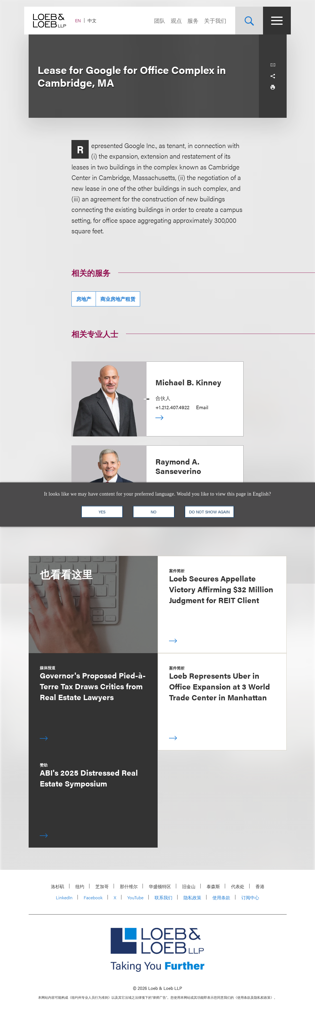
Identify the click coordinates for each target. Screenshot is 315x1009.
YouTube (135, 897)
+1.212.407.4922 (172, 407)
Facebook (93, 897)
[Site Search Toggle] (245, 20)
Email (202, 407)
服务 (188, 20)
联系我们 (163, 897)
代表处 (237, 886)
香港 (260, 886)
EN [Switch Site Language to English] (82, 20)
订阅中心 (250, 897)
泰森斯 (213, 886)
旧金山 (188, 886)
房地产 (83, 298)
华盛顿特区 (160, 886)
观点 (172, 20)
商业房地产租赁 (117, 298)
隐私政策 (192, 897)
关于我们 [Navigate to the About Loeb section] (211, 20)
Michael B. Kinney (188, 382)
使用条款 (221, 897)
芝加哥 (102, 886)
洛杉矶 (57, 886)
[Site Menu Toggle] (273, 20)
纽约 (79, 886)
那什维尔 (129, 886)
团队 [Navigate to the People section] (155, 20)
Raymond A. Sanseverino (178, 466)
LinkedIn (64, 897)
